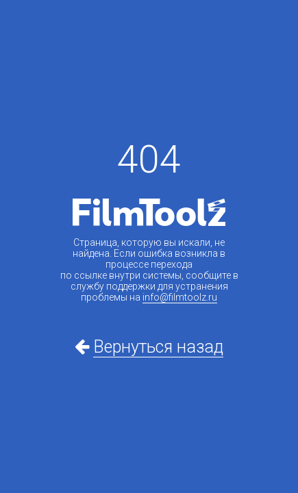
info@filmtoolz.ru (179, 297)
